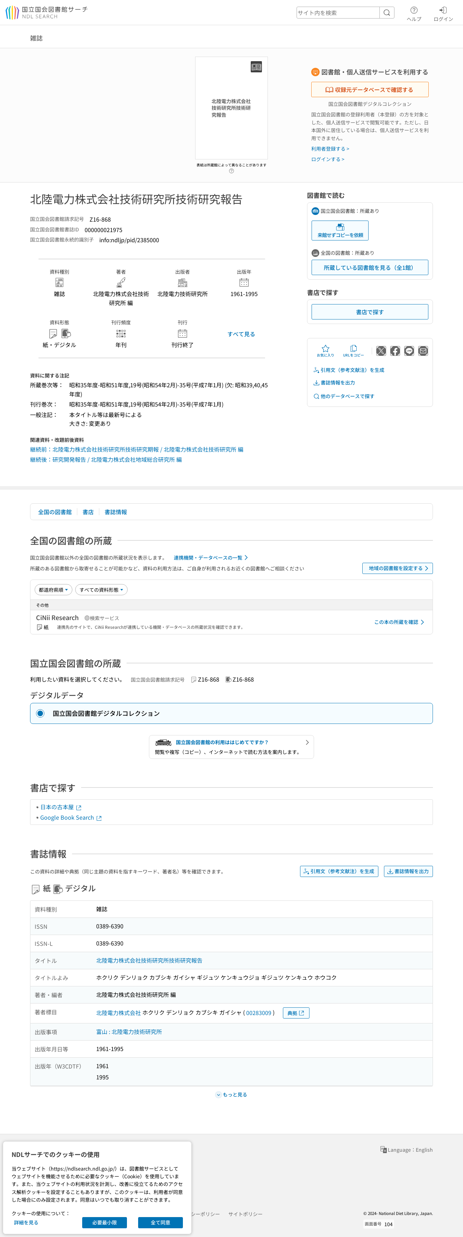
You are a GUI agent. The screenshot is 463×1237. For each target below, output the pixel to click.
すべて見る (241, 334)
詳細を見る (26, 1222)
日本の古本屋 (61, 807)
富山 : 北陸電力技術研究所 (129, 1031)
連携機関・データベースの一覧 (212, 557)
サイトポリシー (245, 1213)
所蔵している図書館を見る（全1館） (370, 267)
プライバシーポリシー (195, 1213)
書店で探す (370, 312)
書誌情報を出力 (334, 382)
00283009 (258, 1012)
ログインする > (327, 159)
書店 (88, 512)
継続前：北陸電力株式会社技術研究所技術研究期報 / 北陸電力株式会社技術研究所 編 (136, 449)
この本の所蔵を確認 (400, 622)
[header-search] (345, 13)
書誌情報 (116, 512)
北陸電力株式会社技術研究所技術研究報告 (149, 960)
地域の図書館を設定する (400, 568)
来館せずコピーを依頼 (340, 230)
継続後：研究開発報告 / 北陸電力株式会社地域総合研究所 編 (106, 459)
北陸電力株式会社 (118, 1012)
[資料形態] (101, 589)
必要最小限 (104, 1222)
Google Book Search (71, 817)
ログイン (443, 13)
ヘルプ (414, 13)
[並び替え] (53, 589)
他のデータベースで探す (344, 396)
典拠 (296, 1013)
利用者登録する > (330, 148)
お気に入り (325, 351)
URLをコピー (353, 351)
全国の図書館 (55, 512)
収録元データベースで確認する (369, 89)
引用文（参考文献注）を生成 (348, 370)
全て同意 (160, 1222)
